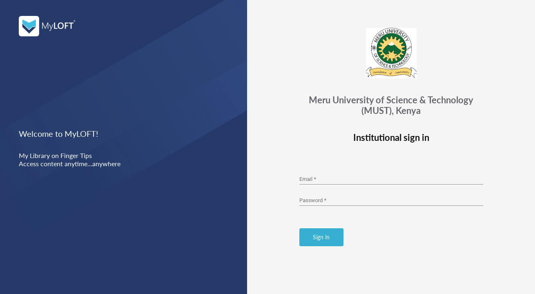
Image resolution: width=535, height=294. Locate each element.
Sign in (321, 237)
